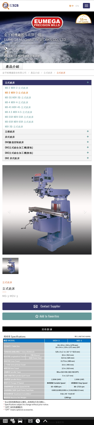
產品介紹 (35, 73)
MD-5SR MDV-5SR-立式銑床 (19, 116)
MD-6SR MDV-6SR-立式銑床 (19, 121)
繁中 (71, 6)
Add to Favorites (47, 316)
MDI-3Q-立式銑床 (14, 126)
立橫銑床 (47, 131)
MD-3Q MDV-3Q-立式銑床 (18, 97)
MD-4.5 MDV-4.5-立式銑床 (19, 112)
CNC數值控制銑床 (47, 142)
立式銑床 (48, 73)
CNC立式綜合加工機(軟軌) (47, 152)
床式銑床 (47, 136)
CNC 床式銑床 (47, 158)
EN (77, 6)
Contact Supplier (47, 306)
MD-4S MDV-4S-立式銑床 (18, 107)
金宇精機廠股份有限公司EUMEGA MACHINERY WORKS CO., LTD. (35, 37)
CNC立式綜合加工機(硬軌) (47, 147)
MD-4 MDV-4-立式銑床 (16, 102)
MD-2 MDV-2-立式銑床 (16, 87)
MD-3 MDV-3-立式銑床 (16, 92)
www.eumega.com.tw (18, 59)
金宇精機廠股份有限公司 (14, 73)
